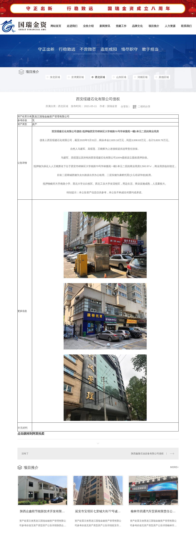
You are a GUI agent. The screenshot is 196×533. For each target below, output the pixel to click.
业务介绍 (88, 26)
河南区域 (145, 77)
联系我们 (186, 26)
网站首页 (55, 26)
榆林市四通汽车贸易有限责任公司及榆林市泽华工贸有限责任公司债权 (155, 510)
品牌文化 (137, 26)
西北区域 (100, 77)
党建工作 (121, 26)
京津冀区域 (78, 77)
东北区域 (55, 77)
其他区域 (55, 84)
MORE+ (174, 466)
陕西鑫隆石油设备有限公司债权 (147, 453)
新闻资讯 (104, 26)
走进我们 (72, 26)
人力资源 (170, 26)
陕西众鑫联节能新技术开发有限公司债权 (44, 510)
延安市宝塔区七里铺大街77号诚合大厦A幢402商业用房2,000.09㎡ (99, 510)
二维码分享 (144, 106)
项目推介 (153, 26)
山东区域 (124, 77)
